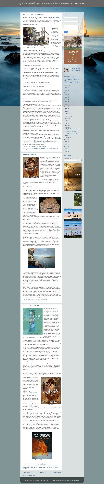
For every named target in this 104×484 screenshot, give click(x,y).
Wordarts (31, 231)
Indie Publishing (38, 301)
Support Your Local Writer (29, 154)
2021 (66, 96)
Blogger (77, 480)
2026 (66, 87)
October (68, 115)
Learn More (78, 3)
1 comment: (33, 146)
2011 (66, 141)
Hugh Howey (47, 287)
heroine (44, 465)
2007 (66, 148)
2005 (66, 151)
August (67, 118)
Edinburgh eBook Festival (34, 148)
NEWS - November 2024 (69, 76)
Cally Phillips (35, 133)
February (68, 135)
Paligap (58, 230)
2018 (66, 101)
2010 (66, 142)
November (68, 113)
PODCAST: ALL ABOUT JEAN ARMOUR (72, 82)
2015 (66, 106)
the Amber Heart (34, 403)
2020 (66, 97)
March (67, 127)
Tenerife (54, 148)
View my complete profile (75, 70)
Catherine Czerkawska (76, 68)
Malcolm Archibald (37, 467)
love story (46, 148)
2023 (66, 92)
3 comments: (33, 463)
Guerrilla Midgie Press (37, 141)
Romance (51, 148)
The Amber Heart (49, 467)
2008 (66, 146)
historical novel (49, 465)
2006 (66, 149)
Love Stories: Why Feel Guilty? (31, 306)
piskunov (68, 480)
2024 (66, 90)
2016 (66, 104)
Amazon (27, 301)
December (68, 111)
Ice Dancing (51, 60)
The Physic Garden (30, 468)
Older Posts (57, 472)
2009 (66, 144)
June (67, 121)
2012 (66, 139)
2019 (66, 99)
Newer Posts (26, 472)
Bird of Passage (27, 405)
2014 (66, 108)
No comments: (34, 299)
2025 (66, 89)
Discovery (53, 314)
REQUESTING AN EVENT (69, 78)
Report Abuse (67, 155)
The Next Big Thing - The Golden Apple (33, 14)
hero (42, 465)
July (67, 120)
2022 (66, 94)
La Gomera (41, 148)
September (68, 116)
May (67, 123)
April (67, 125)
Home (42, 472)
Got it (83, 3)
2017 (66, 103)
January (68, 137)
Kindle (43, 301)
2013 (66, 110)
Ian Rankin (55, 465)
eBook (27, 148)
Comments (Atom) (31, 475)
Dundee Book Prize (36, 465)
